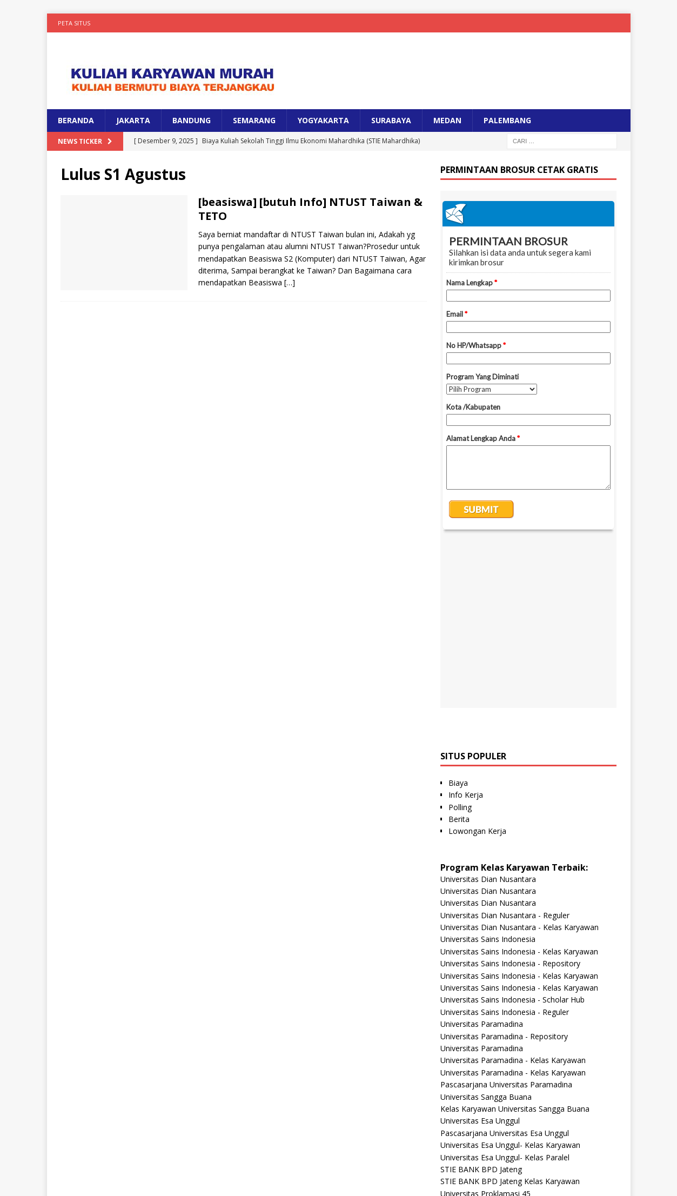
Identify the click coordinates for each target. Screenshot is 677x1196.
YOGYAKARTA (323, 120)
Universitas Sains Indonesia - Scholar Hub (512, 836)
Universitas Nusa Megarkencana (496, 1114)
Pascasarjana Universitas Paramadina (506, 921)
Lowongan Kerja (477, 667)
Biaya (458, 619)
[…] (289, 282)
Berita (459, 655)
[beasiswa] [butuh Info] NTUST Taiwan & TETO (310, 209)
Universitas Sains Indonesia (487, 775)
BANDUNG (191, 120)
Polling (460, 643)
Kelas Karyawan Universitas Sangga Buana (514, 945)
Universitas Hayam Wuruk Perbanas (502, 1053)
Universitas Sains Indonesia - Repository (510, 799)
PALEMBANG (507, 120)
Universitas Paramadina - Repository (504, 872)
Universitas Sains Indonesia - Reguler (504, 848)
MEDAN (447, 120)
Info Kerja (465, 631)
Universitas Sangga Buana (486, 933)
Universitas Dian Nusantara (488, 715)
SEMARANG (254, 120)
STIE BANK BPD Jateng (481, 1005)
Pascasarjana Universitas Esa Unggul (504, 969)
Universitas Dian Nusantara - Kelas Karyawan (519, 763)
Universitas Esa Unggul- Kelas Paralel (504, 993)
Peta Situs (74, 23)
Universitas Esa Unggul (480, 957)
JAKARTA (133, 120)
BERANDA (76, 120)
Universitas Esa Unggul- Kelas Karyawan (510, 981)
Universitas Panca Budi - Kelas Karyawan (511, 1102)
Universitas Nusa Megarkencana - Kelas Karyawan (528, 1126)
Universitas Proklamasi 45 (485, 1030)
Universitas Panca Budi (480, 1090)
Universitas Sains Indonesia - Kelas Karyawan (519, 788)
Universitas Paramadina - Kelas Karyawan (513, 896)
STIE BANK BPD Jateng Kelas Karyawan (510, 1017)
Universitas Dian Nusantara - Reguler (504, 751)
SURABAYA (391, 120)
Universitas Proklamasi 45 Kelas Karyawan (514, 1042)
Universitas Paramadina (481, 860)
